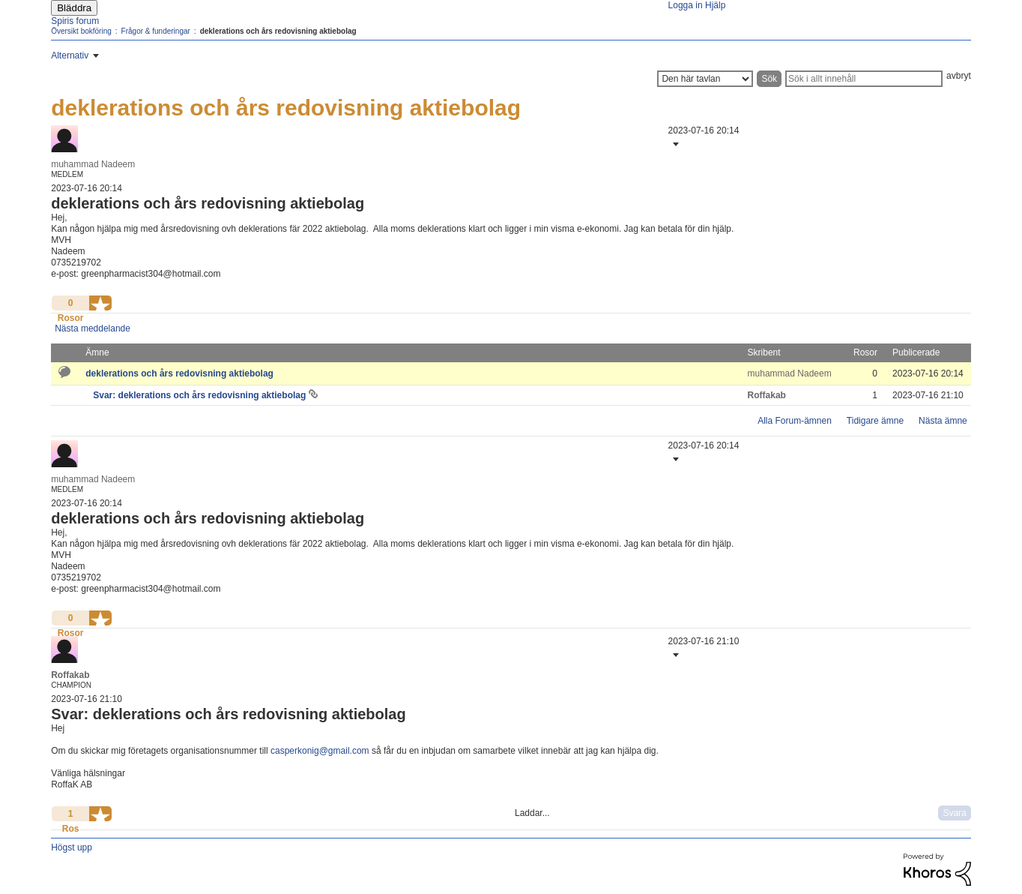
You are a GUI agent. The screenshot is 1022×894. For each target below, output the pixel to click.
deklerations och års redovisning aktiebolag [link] (278, 31)
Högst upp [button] (71, 847)
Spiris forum (75, 21)
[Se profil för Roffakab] (767, 395)
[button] (674, 144)
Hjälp (715, 5)
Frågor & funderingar (155, 31)
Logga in (685, 5)
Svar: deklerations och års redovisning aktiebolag (200, 395)
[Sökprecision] (705, 78)
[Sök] (864, 78)
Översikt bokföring (81, 31)
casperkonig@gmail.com (319, 751)
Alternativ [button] (69, 55)
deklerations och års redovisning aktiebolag (179, 373)
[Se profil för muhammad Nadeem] (93, 164)
